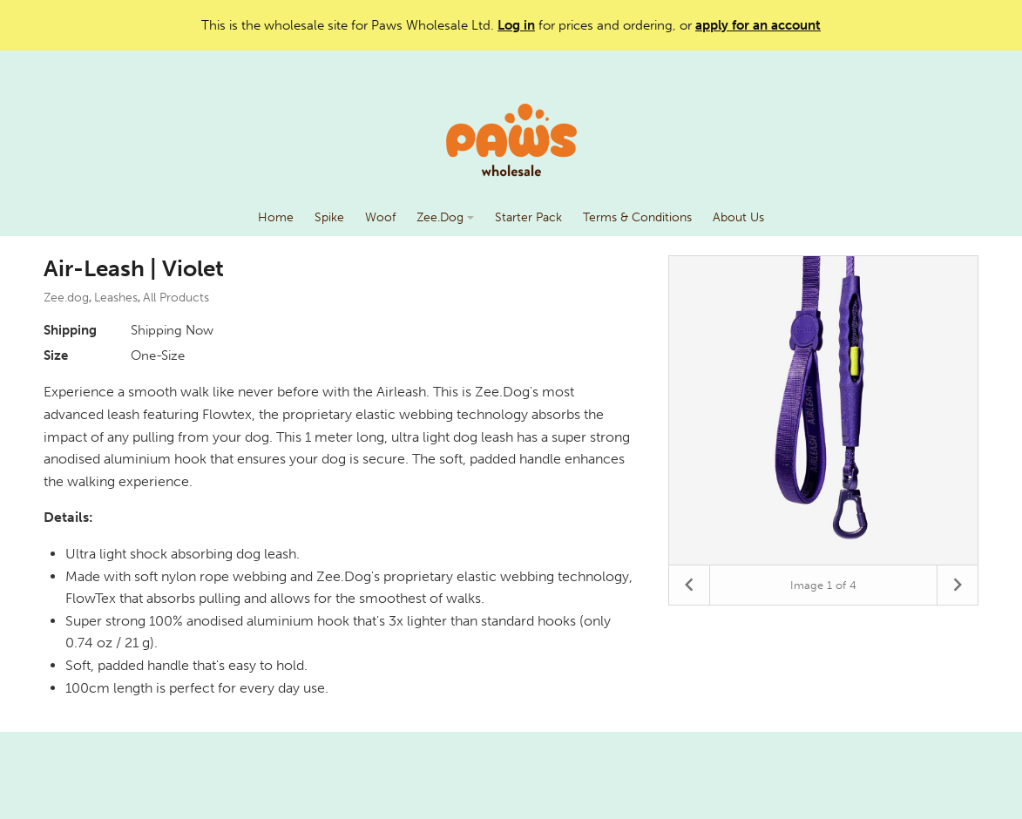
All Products (176, 297)
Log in (516, 25)
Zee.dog (66, 297)
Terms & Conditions (637, 217)
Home (276, 217)
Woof (380, 217)
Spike (329, 217)
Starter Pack (528, 217)
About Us (738, 217)
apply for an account (758, 25)
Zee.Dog (445, 217)
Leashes (116, 297)
